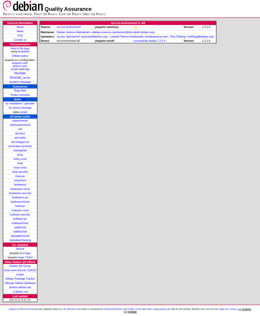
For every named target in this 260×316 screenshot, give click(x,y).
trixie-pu (20, 176)
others (150, 309)
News (20, 31)
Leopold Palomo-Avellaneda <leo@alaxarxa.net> (139, 36)
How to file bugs (20, 48)
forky (20, 154)
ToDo (29, 257)
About (20, 27)
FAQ (20, 35)
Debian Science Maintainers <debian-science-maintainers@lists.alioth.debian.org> (106, 32)
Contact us (20, 39)
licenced (30, 309)
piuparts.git (164, 309)
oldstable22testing (20, 240)
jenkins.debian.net (20, 287)
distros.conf (20, 66)
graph (24, 112)
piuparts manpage (20, 81)
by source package (20, 107)
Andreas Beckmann (113, 309)
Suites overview (20, 94)
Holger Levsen (135, 309)
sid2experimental (20, 124)
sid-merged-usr (20, 142)
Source (20, 248)
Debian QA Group (20, 265)
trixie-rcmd (20, 167)
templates (23, 51)
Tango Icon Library (227, 309)
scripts (15, 69)
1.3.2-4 (161, 40)
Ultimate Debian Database (20, 283)
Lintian (20, 274)
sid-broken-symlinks (20, 146)
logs (27, 69)
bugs (27, 253)
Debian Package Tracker (20, 278)
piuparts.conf (19, 63)
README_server (20, 77)
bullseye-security (20, 214)
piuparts (13, 309)
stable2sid (20, 227)
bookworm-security (20, 193)
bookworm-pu (20, 197)
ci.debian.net (20, 291)
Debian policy (20, 55)
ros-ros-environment (69, 27)
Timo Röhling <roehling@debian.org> (192, 36)
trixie (20, 163)
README (20, 73)
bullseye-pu (20, 218)
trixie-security (20, 171)
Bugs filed (20, 90)
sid (24, 99)
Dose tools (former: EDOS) (20, 270)
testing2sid (20, 150)
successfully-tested (145, 40)
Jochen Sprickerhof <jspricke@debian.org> (82, 36)
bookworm (20, 184)
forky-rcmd (20, 159)
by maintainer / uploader (20, 103)
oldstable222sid (20, 236)
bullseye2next (20, 223)
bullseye (20, 206)
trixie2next (20, 180)
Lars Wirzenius (69, 309)
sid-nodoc (20, 137)
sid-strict (20, 133)
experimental (20, 120)
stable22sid (20, 231)
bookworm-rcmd (20, 189)
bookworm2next (20, 201)
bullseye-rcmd (20, 210)
